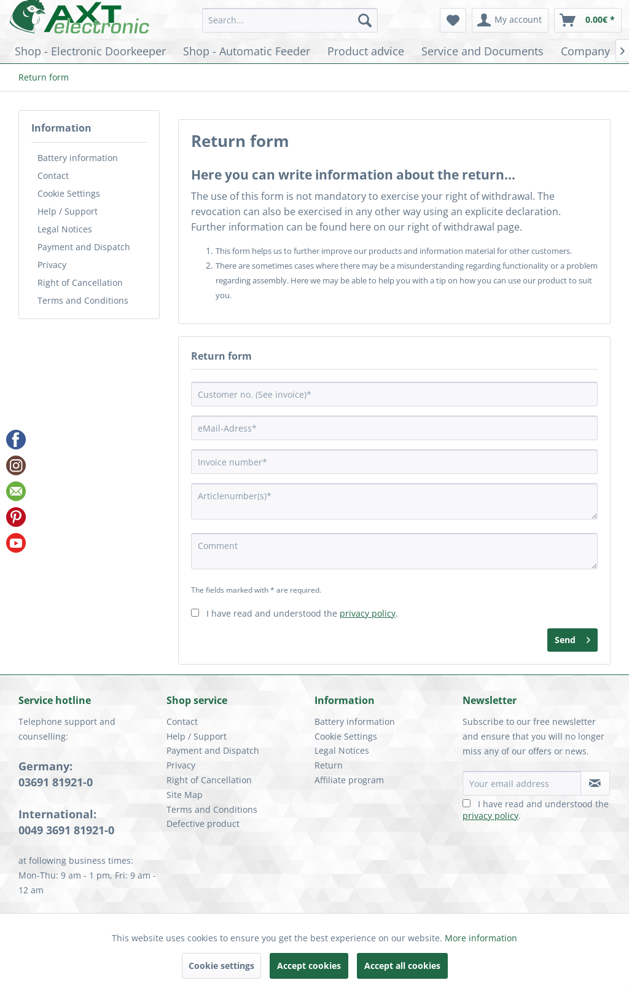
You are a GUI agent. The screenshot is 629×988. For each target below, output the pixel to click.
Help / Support (67, 211)
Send (572, 638)
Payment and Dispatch (83, 247)
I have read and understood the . (302, 613)
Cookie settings (221, 965)
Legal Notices (64, 229)
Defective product (203, 823)
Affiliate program (349, 780)
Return (328, 765)
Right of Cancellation (80, 282)
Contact (53, 175)
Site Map (184, 794)
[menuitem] (290, 20)
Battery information (77, 158)
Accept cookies (309, 965)
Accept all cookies (402, 965)
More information (481, 938)
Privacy (51, 265)
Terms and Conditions (82, 300)
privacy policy (368, 613)
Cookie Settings (68, 193)
